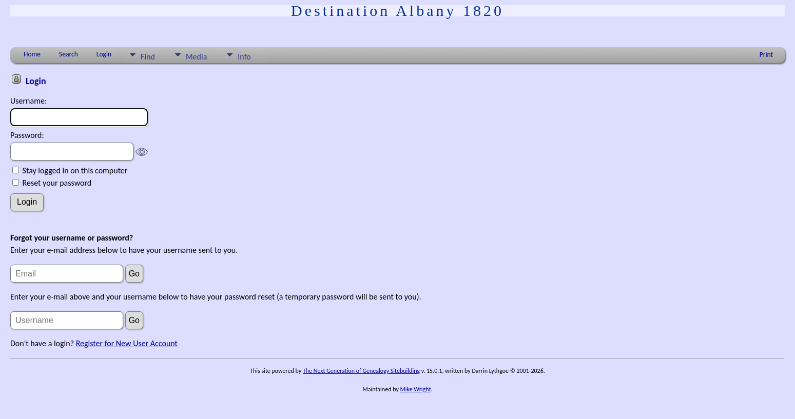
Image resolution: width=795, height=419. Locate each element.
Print (766, 54)
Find (148, 57)
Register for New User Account (127, 343)
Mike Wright (415, 389)
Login (103, 54)
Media (196, 57)
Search (68, 54)
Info (244, 57)
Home (32, 54)
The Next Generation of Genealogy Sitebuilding (361, 370)
